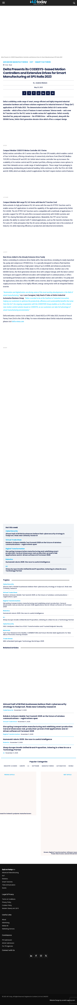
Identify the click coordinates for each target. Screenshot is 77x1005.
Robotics (9, 559)
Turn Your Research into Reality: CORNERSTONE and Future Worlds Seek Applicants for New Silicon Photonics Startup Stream (37, 634)
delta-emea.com (18, 321)
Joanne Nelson (41, 83)
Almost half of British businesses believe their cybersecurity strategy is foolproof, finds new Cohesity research (35, 535)
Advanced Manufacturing (15, 62)
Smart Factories (43, 62)
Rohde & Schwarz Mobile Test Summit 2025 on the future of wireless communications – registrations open (33, 543)
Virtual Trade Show (13, 540)
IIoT (31, 62)
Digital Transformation (15, 548)
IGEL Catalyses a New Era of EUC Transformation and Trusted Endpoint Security (33, 626)
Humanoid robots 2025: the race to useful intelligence (28, 562)
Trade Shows (8, 638)
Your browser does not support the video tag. (38, 416)
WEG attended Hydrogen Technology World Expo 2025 (23, 641)
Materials (6, 630)
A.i (7, 566)
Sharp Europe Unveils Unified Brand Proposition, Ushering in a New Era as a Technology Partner (36, 570)
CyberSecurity (12, 531)
